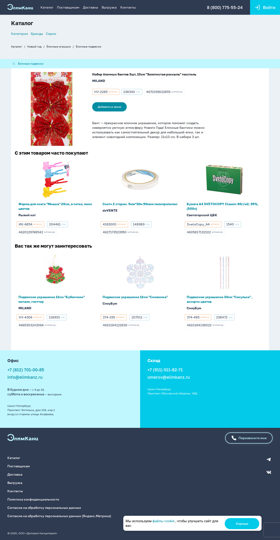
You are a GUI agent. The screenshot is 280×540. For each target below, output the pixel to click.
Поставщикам (68, 7)
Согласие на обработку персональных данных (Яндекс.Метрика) (59, 516)
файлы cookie (163, 521)
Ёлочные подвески (88, 46)
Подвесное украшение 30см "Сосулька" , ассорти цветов (220, 299)
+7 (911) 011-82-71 (165, 369)
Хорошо (242, 523)
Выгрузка (109, 7)
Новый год (34, 46)
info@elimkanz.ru (25, 377)
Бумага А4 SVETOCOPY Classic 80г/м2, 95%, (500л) (222, 206)
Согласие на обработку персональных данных (44, 508)
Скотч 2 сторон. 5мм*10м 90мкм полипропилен (140, 204)
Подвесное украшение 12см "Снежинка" (135, 297)
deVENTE (110, 210)
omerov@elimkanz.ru (168, 377)
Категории (19, 34)
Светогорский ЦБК (202, 215)
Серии (51, 34)
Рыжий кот (27, 215)
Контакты (128, 7)
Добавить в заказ (109, 106)
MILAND (98, 81)
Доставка (90, 7)
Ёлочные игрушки (59, 46)
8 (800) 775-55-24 (225, 7)
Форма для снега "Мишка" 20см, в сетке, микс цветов (55, 206)
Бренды (37, 34)
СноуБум (110, 303)
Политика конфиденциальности (33, 499)
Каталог (47, 7)
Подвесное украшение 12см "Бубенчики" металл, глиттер (51, 299)
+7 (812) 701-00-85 (25, 369)
